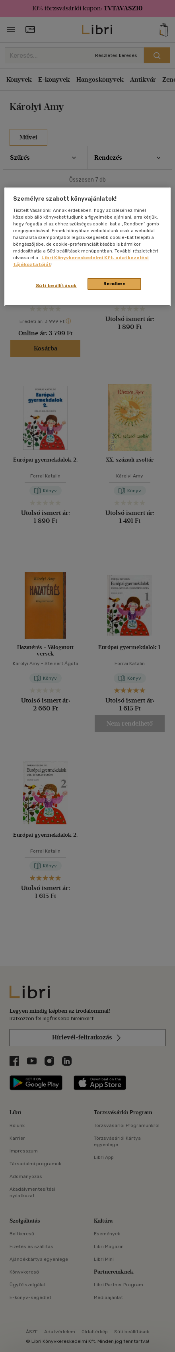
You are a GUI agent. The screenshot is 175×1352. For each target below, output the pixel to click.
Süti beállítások (56, 286)
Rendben (114, 284)
